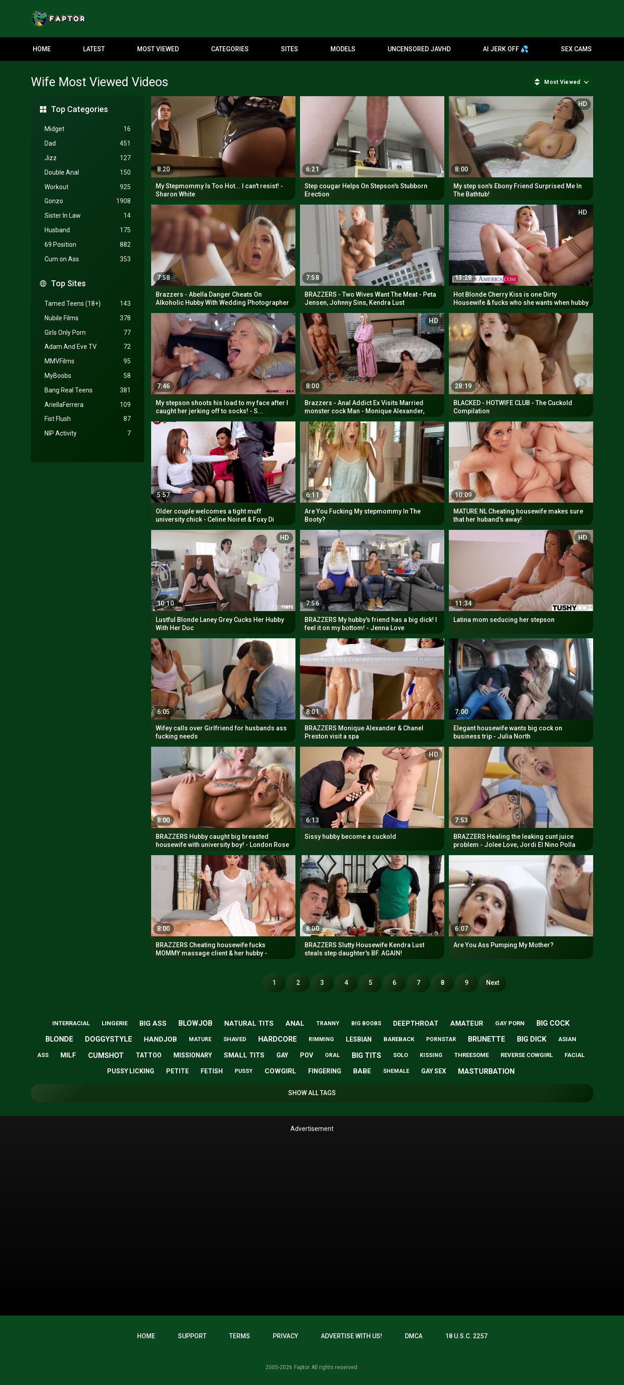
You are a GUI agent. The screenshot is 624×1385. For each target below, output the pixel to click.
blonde (59, 1039)
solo (400, 1055)
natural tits (249, 1023)
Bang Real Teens (87, 390)
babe (362, 1071)
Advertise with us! (351, 1336)
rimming (321, 1039)
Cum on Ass (87, 259)
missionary (192, 1055)
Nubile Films (87, 318)
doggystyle (108, 1039)
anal (295, 1023)
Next (492, 982)
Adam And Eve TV (87, 347)
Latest (94, 49)
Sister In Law (87, 216)
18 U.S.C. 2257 (466, 1336)
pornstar (441, 1039)
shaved (234, 1039)
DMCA (414, 1336)
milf (68, 1055)
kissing (431, 1055)
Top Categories (79, 109)
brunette (486, 1039)
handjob (160, 1039)
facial (575, 1055)
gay (282, 1055)
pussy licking (130, 1071)
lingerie (115, 1023)
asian (567, 1039)
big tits (366, 1055)
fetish (212, 1071)
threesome (471, 1055)
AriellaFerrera (87, 405)
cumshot (106, 1055)
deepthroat (415, 1023)
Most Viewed (158, 49)
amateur (466, 1023)
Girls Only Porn (87, 333)
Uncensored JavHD (419, 49)
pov (306, 1055)
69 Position (87, 245)
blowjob (195, 1023)
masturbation (486, 1071)
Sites (289, 49)
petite (177, 1071)
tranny (327, 1023)
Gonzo (87, 201)
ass (43, 1055)
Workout (87, 187)
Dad (87, 143)
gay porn (510, 1023)
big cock (553, 1023)
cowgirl (280, 1071)
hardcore (277, 1039)
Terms (239, 1336)
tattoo (149, 1055)
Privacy (285, 1336)
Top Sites (68, 283)
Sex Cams (576, 49)
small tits (244, 1055)
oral (332, 1055)
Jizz (87, 158)
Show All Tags (312, 1092)
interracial (71, 1023)
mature (200, 1039)
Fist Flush (87, 419)
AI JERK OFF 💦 (505, 49)
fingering (324, 1071)
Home (42, 49)
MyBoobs (87, 376)
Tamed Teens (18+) (87, 304)
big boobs (366, 1023)
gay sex (433, 1071)
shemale (396, 1071)
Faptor (302, 1367)
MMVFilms (87, 361)
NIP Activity (87, 433)
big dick (531, 1039)
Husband (87, 230)
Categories (230, 49)
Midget (87, 129)
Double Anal (87, 172)
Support (192, 1336)
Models (342, 49)
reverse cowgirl (527, 1055)
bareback (398, 1039)
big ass (153, 1023)
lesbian (359, 1039)
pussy (244, 1071)
